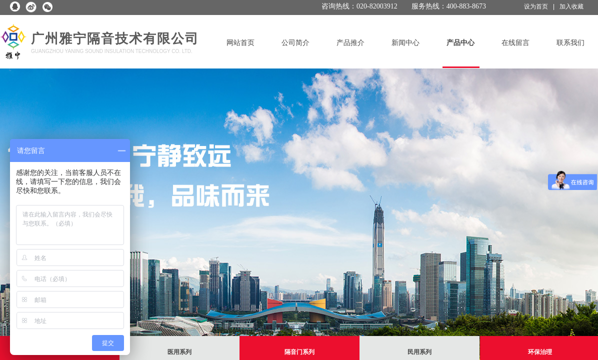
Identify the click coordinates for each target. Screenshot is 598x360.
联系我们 (570, 42)
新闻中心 (406, 42)
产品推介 (350, 42)
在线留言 (516, 42)
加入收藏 (572, 6)
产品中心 (460, 42)
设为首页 (536, 6)
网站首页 (240, 42)
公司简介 (296, 42)
